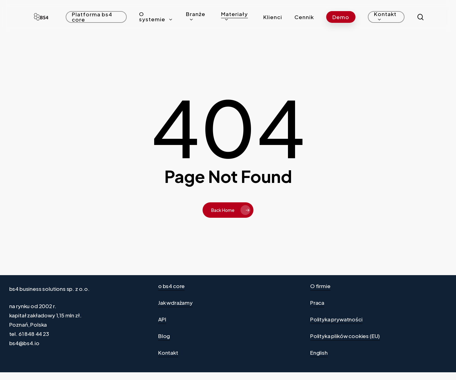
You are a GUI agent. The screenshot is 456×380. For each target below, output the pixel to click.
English (319, 352)
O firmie (320, 286)
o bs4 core (171, 286)
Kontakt (168, 352)
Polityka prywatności (336, 319)
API (162, 319)
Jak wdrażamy (175, 302)
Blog (164, 335)
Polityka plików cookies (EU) (345, 335)
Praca (317, 302)
